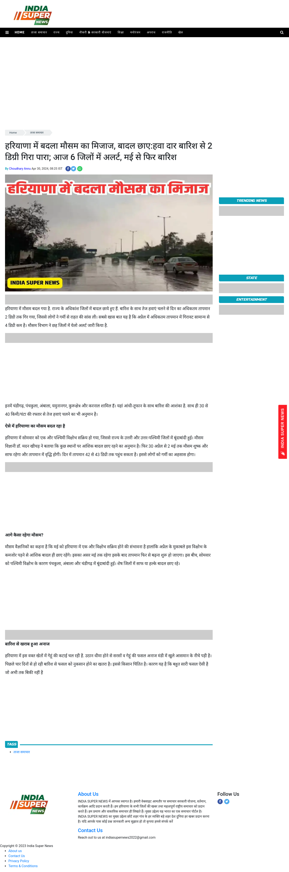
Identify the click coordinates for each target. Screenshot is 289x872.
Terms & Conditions (23, 866)
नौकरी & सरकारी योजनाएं (95, 32)
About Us (88, 794)
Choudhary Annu (20, 168)
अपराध (151, 32)
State (251, 278)
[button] (7, 32)
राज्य (56, 32)
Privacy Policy (18, 861)
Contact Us (90, 830)
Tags (11, 744)
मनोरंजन (135, 32)
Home (20, 32)
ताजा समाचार (39, 32)
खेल (180, 32)
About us (15, 851)
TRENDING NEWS (251, 200)
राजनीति (167, 32)
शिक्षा (121, 32)
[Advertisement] (131, 99)
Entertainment (251, 299)
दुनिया (69, 32)
